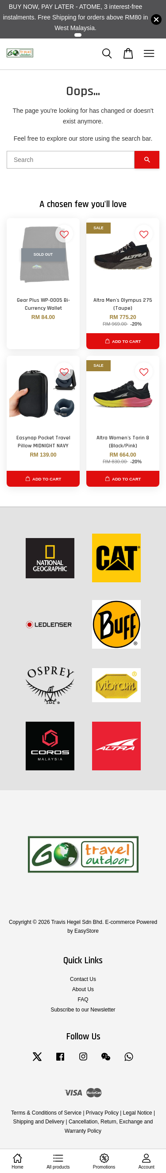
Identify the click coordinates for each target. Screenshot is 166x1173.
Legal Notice (137, 1113)
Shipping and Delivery (39, 1122)
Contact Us (83, 979)
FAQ (83, 999)
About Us (83, 989)
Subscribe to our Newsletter (82, 1010)
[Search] (71, 160)
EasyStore (86, 931)
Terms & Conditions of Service (46, 1113)
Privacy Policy (102, 1113)
